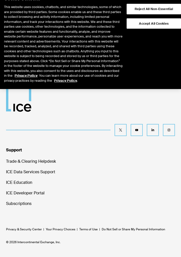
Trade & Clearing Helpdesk (31, 161)
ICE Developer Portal (25, 193)
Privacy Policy (26, 70)
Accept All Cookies (153, 18)
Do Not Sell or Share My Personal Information (133, 229)
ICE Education (19, 182)
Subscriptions (18, 203)
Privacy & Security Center (24, 229)
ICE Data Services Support (30, 172)
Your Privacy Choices (60, 229)
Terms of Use (88, 229)
